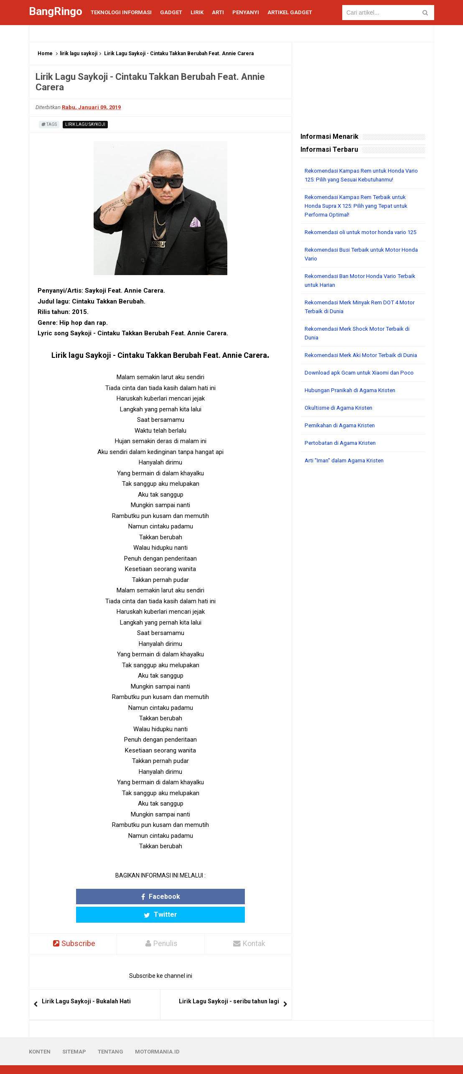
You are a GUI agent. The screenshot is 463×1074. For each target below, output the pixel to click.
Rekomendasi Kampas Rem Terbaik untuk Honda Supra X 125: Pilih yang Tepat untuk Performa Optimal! (360, 206)
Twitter (193, 897)
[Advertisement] (362, 543)
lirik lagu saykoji (78, 53)
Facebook (128, 897)
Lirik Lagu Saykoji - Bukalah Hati (86, 983)
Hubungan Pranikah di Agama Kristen (354, 407)
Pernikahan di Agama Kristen (343, 442)
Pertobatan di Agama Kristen (343, 460)
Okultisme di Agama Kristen (341, 425)
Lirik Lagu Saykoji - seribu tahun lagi (229, 983)
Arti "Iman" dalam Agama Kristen (348, 477)
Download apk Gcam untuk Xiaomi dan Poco (362, 390)
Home (45, 53)
